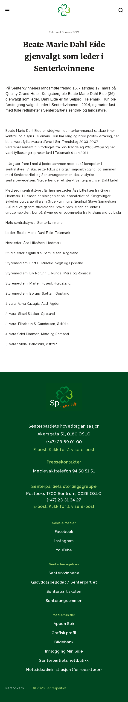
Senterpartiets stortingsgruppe (64, 486)
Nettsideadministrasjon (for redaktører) (64, 669)
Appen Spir (64, 623)
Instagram (64, 541)
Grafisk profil (64, 633)
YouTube (64, 550)
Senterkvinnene (64, 573)
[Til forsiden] (64, 16)
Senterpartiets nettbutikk (64, 660)
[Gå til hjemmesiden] (64, 410)
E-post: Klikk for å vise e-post (63, 449)
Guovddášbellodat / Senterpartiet (64, 582)
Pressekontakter (64, 462)
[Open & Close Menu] (7, 11)
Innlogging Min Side (64, 651)
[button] (120, 11)
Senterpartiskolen (64, 591)
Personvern (15, 688)
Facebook (64, 531)
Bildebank (64, 642)
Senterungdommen (64, 600)
